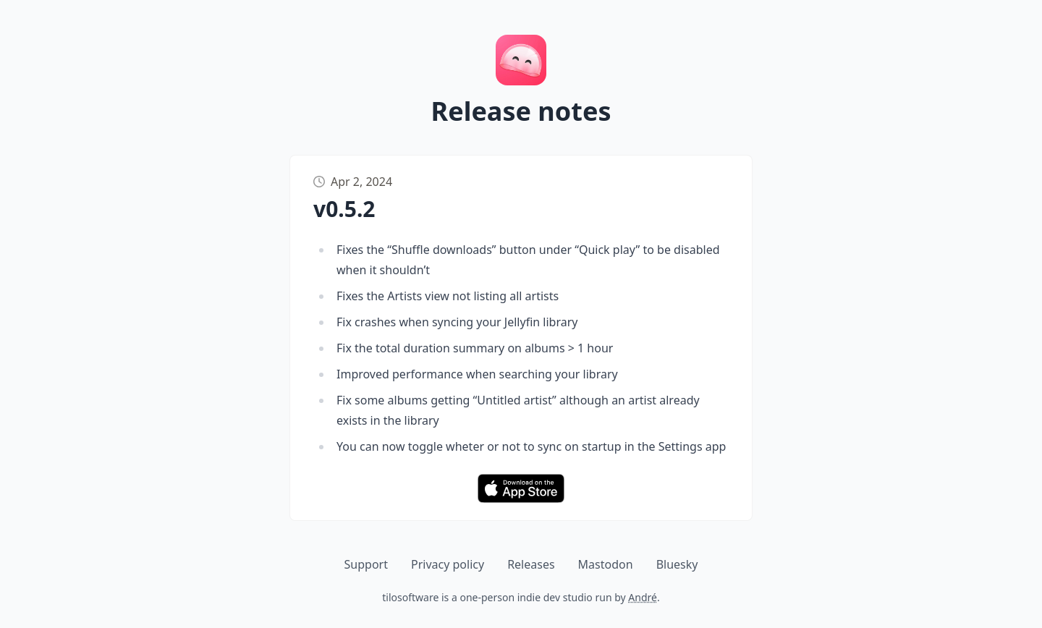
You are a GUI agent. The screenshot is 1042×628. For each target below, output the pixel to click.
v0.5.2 (344, 209)
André (642, 597)
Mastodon (605, 564)
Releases (530, 564)
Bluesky (677, 564)
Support (366, 564)
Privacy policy (447, 564)
